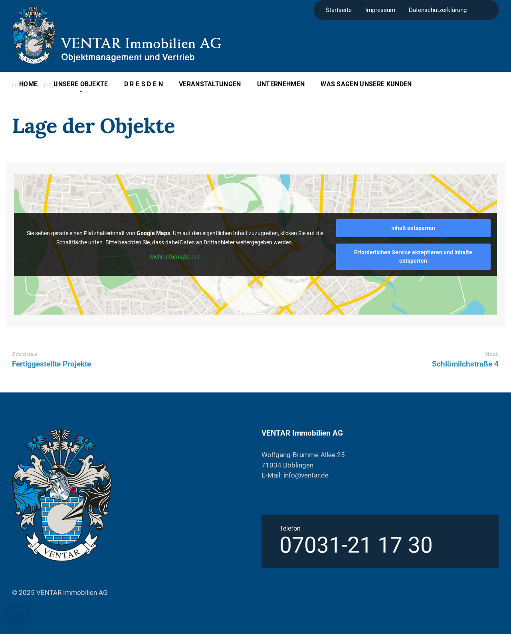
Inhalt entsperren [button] (413, 228)
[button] (17, 616)
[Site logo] (33, 61)
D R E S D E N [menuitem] (143, 84)
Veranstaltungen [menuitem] (210, 84)
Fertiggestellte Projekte (51, 364)
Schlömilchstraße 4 (465, 364)
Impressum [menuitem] (380, 10)
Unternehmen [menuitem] (281, 84)
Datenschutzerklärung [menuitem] (438, 10)
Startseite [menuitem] (339, 10)
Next (492, 353)
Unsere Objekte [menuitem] (80, 84)
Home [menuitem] (28, 84)
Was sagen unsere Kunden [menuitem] (366, 84)
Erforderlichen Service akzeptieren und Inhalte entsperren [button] (413, 256)
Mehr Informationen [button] (175, 256)
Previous (24, 353)
